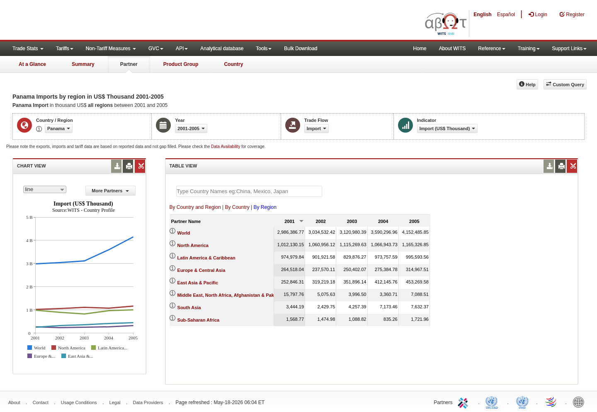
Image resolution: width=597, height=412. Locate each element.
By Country (237, 207)
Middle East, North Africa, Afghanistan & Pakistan (231, 295)
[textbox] (249, 191)
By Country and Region (195, 207)
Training (529, 48)
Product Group (181, 64)
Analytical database (221, 48)
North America (193, 245)
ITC (464, 401)
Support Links (569, 48)
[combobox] (44, 189)
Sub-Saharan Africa (198, 319)
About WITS (452, 48)
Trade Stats (28, 48)
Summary (83, 64)
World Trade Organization (551, 401)
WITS (83, 20)
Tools (264, 48)
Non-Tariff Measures (111, 48)
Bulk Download (300, 48)
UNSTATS (522, 401)
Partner (129, 64)
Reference (491, 48)
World (183, 232)
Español (506, 14)
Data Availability (226, 146)
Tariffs (64, 48)
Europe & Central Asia (201, 270)
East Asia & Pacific (197, 282)
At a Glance (32, 64)
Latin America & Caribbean (206, 257)
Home (420, 48)
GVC (155, 48)
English (482, 14)
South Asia (189, 307)
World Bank (580, 401)
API (182, 48)
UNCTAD (493, 401)
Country (233, 64)
